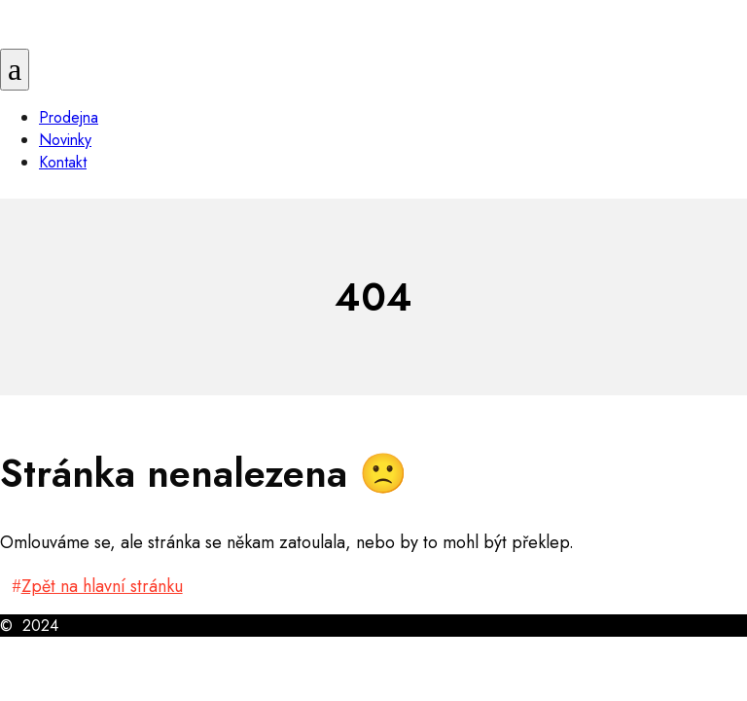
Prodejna (68, 117)
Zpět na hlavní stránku (102, 586)
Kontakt (63, 162)
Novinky (65, 140)
